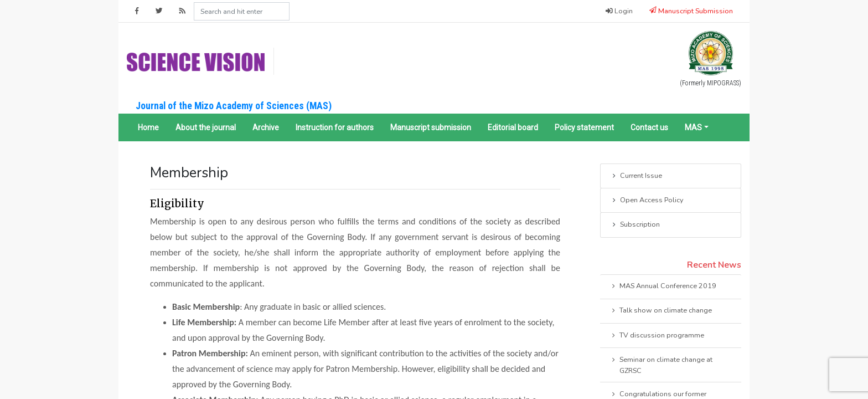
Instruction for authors (335, 127)
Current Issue (636, 176)
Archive (265, 127)
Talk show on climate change (661, 311)
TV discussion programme (657, 336)
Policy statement (584, 127)
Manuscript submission (430, 127)
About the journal (205, 127)
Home (148, 127)
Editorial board (513, 127)
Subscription (635, 225)
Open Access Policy (647, 201)
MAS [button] (693, 127)
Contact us (649, 127)
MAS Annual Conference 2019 (663, 286)
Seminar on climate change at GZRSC (661, 364)
